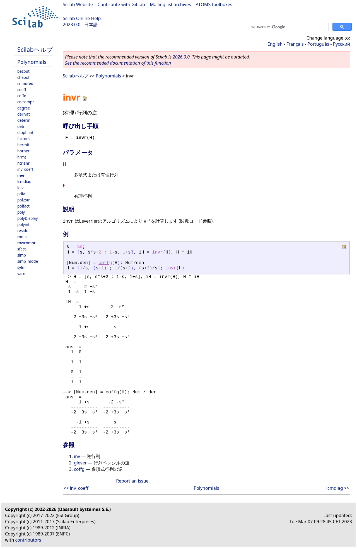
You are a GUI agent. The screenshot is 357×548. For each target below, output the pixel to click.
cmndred (25, 83)
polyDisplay (27, 218)
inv (77, 456)
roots (21, 236)
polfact (23, 206)
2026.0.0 (181, 57)
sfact (21, 249)
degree (23, 108)
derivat (23, 114)
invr (21, 175)
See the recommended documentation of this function (118, 63)
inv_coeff (25, 169)
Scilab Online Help (82, 18)
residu (22, 230)
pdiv (21, 193)
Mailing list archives (170, 4)
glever (80, 463)
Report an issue (132, 481)
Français (295, 44)
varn (21, 273)
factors (23, 138)
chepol (23, 77)
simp (21, 255)
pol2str (23, 200)
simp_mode (27, 261)
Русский (341, 44)
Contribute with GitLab (121, 4)
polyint (23, 224)
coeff (21, 89)
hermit (23, 144)
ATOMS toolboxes (214, 4)
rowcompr (26, 242)
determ (23, 120)
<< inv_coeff (76, 488)
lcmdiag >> (337, 488)
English (275, 44)
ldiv (20, 187)
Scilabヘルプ (35, 49)
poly (21, 212)
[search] (288, 27)
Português (318, 44)
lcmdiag (24, 181)
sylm (21, 267)
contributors (28, 540)
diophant (25, 132)
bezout (23, 71)
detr (21, 126)
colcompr (25, 101)
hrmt (21, 157)
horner (23, 151)
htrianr (23, 163)
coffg (21, 95)
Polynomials (32, 61)
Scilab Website (78, 4)
